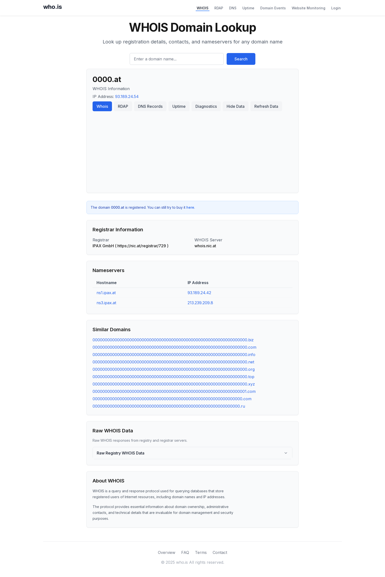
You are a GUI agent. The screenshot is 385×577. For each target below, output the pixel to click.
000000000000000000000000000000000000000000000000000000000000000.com (174, 347)
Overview (166, 552)
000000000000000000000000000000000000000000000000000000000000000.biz (173, 339)
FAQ (185, 552)
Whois (102, 106)
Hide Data (236, 106)
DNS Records (150, 106)
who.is (52, 6)
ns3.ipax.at (106, 302)
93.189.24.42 (199, 292)
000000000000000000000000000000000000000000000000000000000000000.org (174, 369)
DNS (232, 8)
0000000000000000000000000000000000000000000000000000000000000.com (172, 398)
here (190, 207)
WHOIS (202, 8)
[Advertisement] (192, 150)
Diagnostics (206, 106)
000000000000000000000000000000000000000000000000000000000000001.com (174, 391)
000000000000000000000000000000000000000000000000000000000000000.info (174, 354)
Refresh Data (266, 106)
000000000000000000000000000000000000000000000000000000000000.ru (169, 406)
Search (241, 58)
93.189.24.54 (127, 96)
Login (336, 8)
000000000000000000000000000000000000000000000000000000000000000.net (173, 361)
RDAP (218, 8)
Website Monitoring (308, 8)
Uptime (248, 8)
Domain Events (273, 8)
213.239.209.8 (200, 302)
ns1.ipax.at (106, 292)
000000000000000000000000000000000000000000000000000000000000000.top (173, 376)
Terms (201, 552)
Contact (220, 552)
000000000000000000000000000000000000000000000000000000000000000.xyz (174, 384)
